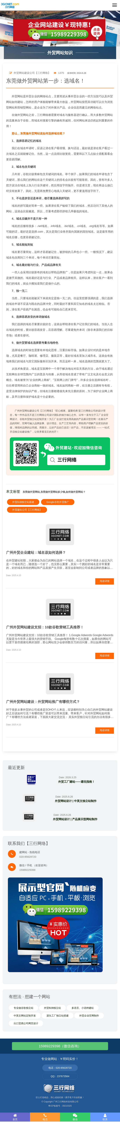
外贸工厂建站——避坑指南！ (76, 781)
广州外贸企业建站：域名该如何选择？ (36, 552)
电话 (45, 1117)
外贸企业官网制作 (89, 1015)
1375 (59, 72)
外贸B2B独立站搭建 (23, 502)
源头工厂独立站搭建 (57, 1015)
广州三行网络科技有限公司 (65, 1101)
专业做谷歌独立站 (23, 1007)
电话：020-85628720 (60, 1067)
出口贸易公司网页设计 (26, 1023)
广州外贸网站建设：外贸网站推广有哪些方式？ (43, 702)
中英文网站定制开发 (25, 1015)
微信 (75, 1117)
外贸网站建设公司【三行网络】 (30, 72)
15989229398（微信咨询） (60, 1046)
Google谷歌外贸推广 (57, 502)
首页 (15, 1117)
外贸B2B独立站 (52, 1007)
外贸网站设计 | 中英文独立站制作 (75, 800)
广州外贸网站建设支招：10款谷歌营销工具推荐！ (45, 627)
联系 (105, 1117)
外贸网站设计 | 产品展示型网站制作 (75, 819)
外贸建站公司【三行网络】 (27, 509)
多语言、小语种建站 (83, 1007)
